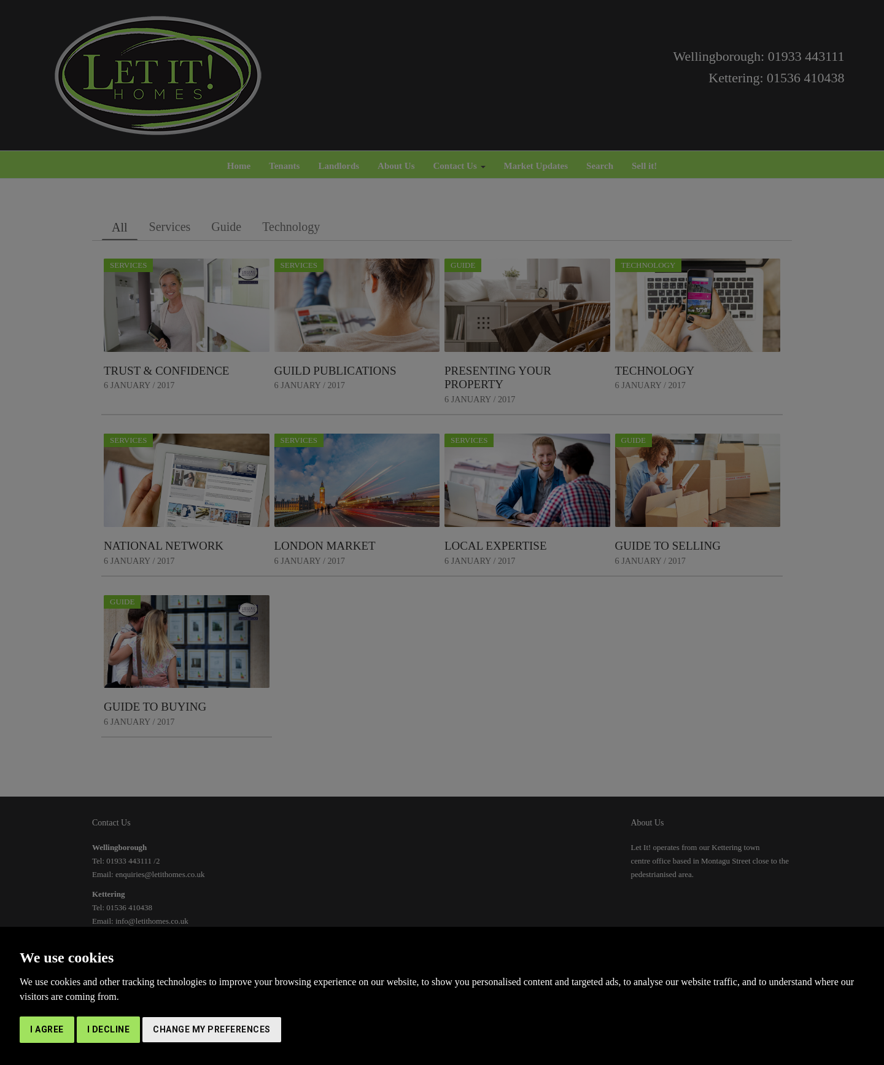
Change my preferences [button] (212, 1029)
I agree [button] (47, 1029)
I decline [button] (108, 1029)
